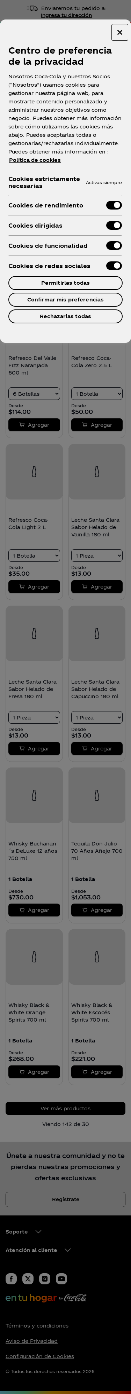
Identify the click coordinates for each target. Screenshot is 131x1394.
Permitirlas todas (65, 283)
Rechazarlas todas (65, 316)
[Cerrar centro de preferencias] (120, 32)
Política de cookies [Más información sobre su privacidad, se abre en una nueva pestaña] (35, 160)
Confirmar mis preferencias (65, 299)
